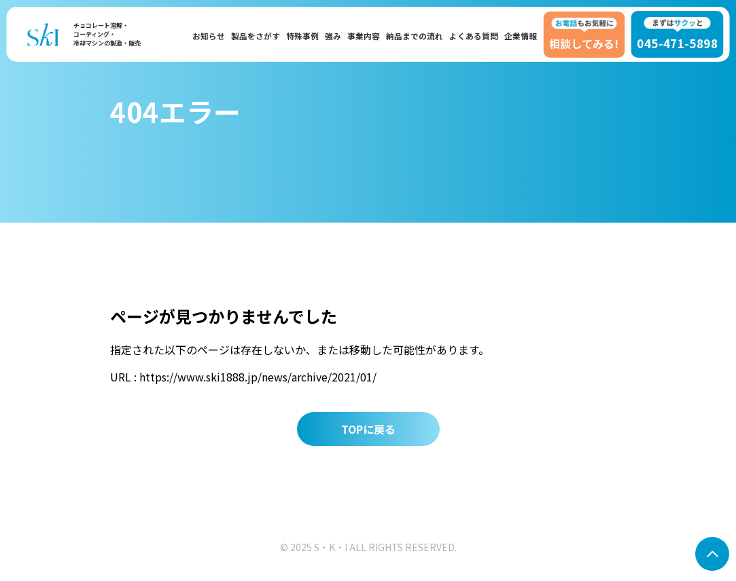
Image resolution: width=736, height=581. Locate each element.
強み (333, 35)
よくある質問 (473, 35)
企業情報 (520, 35)
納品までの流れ (414, 35)
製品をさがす (255, 35)
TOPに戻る (368, 429)
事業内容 (363, 35)
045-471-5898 (677, 34)
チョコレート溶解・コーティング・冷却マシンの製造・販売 (107, 34)
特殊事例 (302, 35)
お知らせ (208, 35)
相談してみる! (583, 35)
